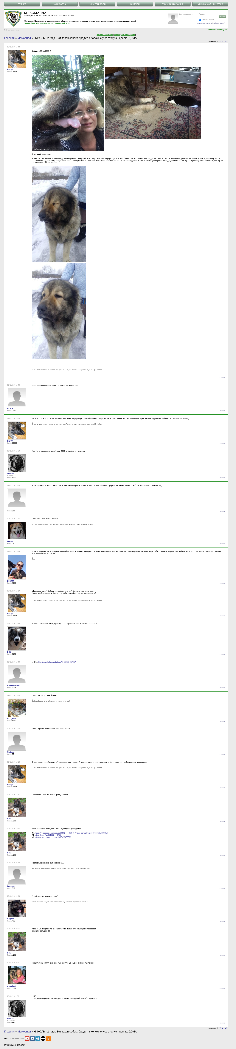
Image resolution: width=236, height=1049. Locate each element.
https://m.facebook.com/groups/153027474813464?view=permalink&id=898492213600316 (71, 833)
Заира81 (11, 886)
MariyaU (10, 541)
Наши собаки (29, 23)
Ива (9, 819)
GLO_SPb (11, 719)
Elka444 (10, 581)
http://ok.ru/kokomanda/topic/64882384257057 (57, 662)
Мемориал (24, 38)
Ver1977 (10, 474)
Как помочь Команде (44, 23)
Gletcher (11, 752)
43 (226, 41)
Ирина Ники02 (13, 685)
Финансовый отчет (62, 23)
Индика (10, 919)
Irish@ (10, 69)
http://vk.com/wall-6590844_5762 (48, 835)
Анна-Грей (12, 986)
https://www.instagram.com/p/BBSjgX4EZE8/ (53, 837)
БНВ (9, 652)
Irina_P (10, 408)
